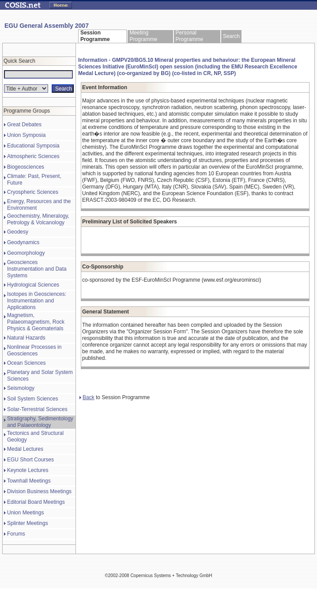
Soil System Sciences (32, 399)
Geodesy (17, 232)
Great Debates (24, 124)
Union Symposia (26, 135)
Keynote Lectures (27, 470)
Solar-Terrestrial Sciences (37, 409)
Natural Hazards (26, 338)
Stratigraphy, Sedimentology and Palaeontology (40, 421)
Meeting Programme (143, 36)
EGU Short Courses (30, 460)
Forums (16, 534)
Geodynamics (23, 242)
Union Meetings (25, 513)
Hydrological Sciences (33, 285)
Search (231, 36)
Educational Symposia (33, 146)
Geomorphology (26, 253)
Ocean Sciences (26, 363)
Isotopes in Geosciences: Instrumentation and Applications (36, 300)
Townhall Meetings (29, 481)
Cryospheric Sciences (32, 192)
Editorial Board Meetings (36, 502)
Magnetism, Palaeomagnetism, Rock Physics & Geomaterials (35, 322)
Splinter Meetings (27, 523)
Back (86, 397)
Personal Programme (190, 36)
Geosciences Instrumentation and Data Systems (37, 269)
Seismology (20, 388)
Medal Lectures (25, 449)
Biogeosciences (25, 167)
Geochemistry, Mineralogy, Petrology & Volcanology (38, 219)
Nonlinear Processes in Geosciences (34, 350)
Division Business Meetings (39, 491)
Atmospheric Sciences (33, 156)
